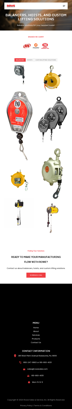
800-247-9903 (30, 362)
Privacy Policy (26, 405)
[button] (64, 6)
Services (36, 335)
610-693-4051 (37, 375)
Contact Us (36, 342)
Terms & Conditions (43, 405)
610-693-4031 (46, 362)
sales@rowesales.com (37, 369)
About (36, 331)
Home (36, 327)
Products (36, 339)
